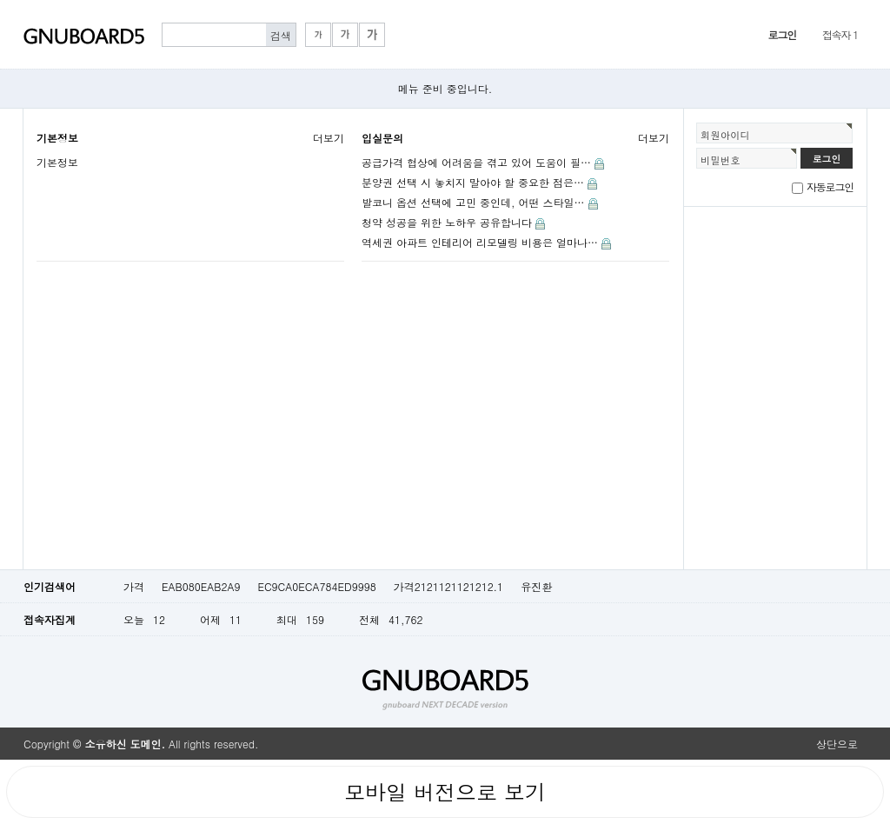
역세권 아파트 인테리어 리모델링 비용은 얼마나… (480, 242)
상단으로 (837, 743)
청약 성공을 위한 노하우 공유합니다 (447, 222)
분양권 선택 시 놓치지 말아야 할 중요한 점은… (473, 182)
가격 (133, 586)
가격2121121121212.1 (448, 586)
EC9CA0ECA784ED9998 (316, 586)
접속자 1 (840, 34)
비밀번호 (721, 160)
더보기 (328, 137)
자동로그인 (830, 186)
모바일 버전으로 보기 (445, 792)
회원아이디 (725, 135)
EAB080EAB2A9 (201, 586)
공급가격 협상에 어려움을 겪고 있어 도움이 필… (476, 162)
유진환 (536, 586)
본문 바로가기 (0, 0)
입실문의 (382, 137)
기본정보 (57, 137)
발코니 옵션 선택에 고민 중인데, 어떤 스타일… (473, 202)
